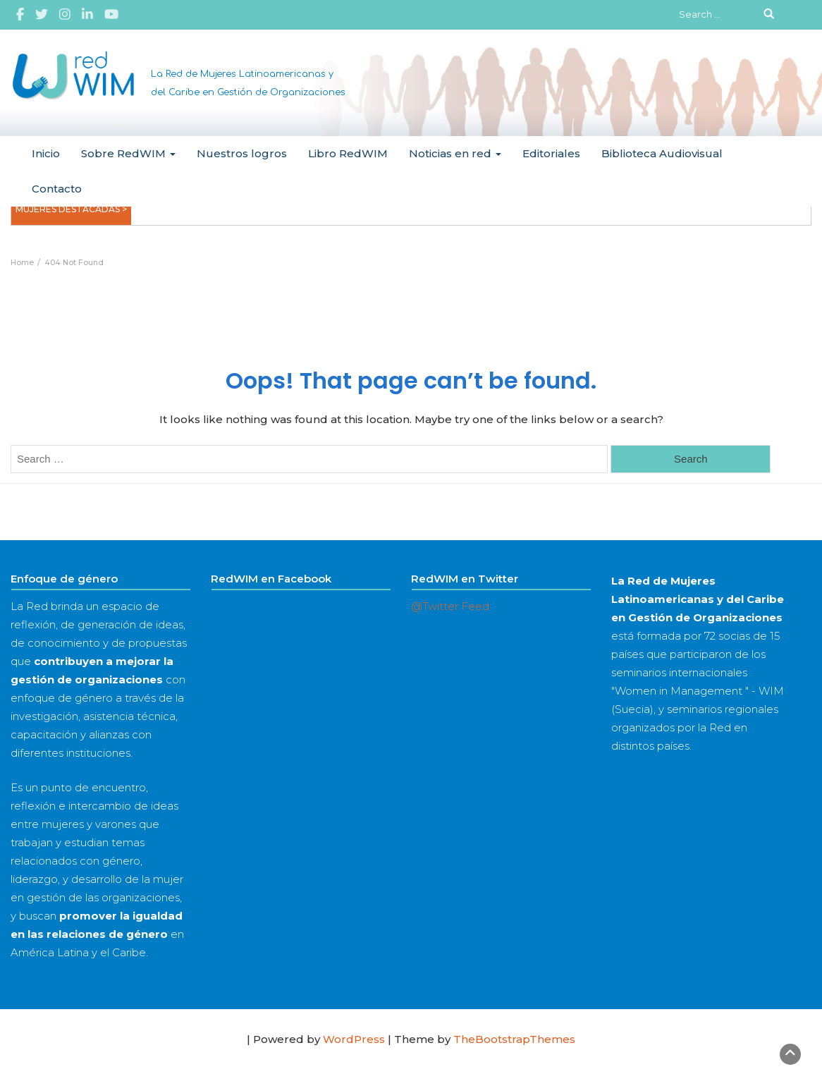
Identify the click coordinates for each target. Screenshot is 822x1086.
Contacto (57, 188)
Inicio (46, 153)
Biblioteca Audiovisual (662, 153)
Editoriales (551, 153)
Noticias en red (455, 153)
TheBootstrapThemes (514, 1039)
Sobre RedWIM (128, 153)
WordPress (354, 1039)
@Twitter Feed (450, 606)
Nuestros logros (242, 153)
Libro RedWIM (348, 153)
